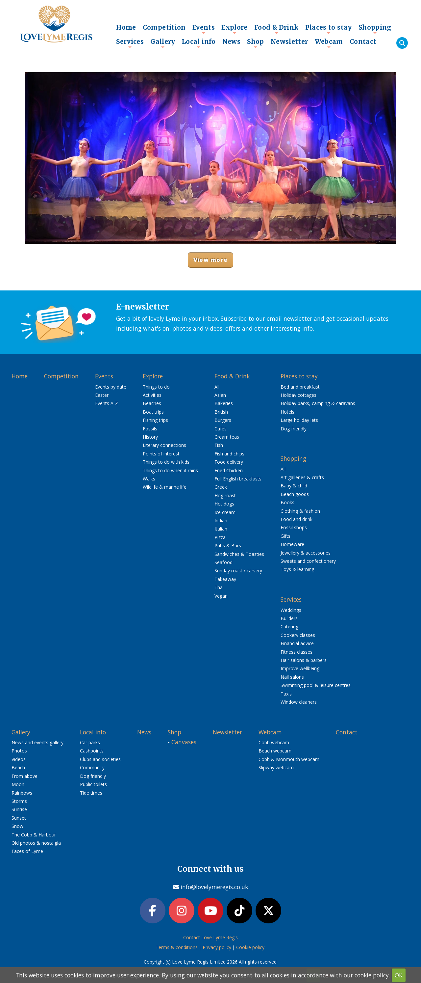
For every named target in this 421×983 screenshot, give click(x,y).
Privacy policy (217, 947)
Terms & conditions (177, 947)
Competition (164, 27)
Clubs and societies (100, 759)
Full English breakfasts (237, 479)
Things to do (156, 387)
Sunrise (19, 809)
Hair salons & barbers (304, 660)
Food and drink (296, 519)
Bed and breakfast (300, 387)
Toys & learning (297, 569)
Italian (220, 529)
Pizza (220, 537)
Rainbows (22, 793)
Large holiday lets (299, 420)
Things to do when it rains (170, 470)
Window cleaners (299, 702)
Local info (199, 43)
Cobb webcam (274, 742)
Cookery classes (298, 635)
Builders (289, 618)
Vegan (221, 596)
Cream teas (226, 437)
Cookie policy (250, 947)
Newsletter (289, 41)
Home (126, 27)
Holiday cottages (298, 395)
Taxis (286, 694)
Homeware (292, 544)
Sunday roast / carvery (238, 570)
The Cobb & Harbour (34, 835)
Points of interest (161, 454)
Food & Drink (276, 29)
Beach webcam (275, 751)
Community (92, 767)
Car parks (90, 742)
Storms (19, 801)
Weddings (291, 610)
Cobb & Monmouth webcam (289, 759)
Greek (220, 487)
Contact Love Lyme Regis (210, 937)
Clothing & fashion (300, 511)
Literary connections (164, 445)
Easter (102, 395)
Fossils (150, 428)
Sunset (19, 818)
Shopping (375, 29)
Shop (255, 43)
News (231, 41)
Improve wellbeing (300, 668)
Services (130, 43)
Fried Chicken (228, 470)
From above (24, 776)
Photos (19, 751)
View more (210, 259)
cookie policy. (372, 975)
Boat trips (153, 412)
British (221, 412)
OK (399, 975)
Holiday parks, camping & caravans (318, 403)
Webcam (329, 43)
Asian (220, 395)
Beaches (152, 403)
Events (203, 29)
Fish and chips (229, 454)
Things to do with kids (166, 462)
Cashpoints (92, 751)
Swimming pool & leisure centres (316, 685)
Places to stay (328, 29)
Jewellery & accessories (306, 553)
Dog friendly (294, 428)
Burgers (222, 420)
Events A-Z (106, 403)
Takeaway (225, 579)
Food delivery (228, 462)
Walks (149, 479)
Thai (219, 587)
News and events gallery (37, 742)
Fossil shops (294, 527)
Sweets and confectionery (308, 561)
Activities (152, 395)
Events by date (110, 387)
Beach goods (295, 494)
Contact (363, 41)
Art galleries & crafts (302, 477)
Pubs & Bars (227, 545)
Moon (18, 784)
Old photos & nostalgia (36, 843)
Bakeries (223, 403)
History (150, 437)
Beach (18, 767)
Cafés (220, 428)
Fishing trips (155, 420)
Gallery (162, 43)
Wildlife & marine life (164, 487)
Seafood (223, 562)
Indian (220, 520)
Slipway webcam (276, 767)
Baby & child (294, 485)
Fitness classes (296, 652)
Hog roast (225, 495)
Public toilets (93, 784)
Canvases (183, 742)
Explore (234, 29)
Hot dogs (224, 504)
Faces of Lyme (27, 851)
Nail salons (292, 677)
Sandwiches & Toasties (239, 554)
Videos (19, 759)
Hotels (287, 412)
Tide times (91, 793)
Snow (17, 826)
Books (287, 502)
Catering (289, 626)
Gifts (285, 536)
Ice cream (224, 512)
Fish (218, 445)
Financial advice (297, 643)
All (216, 387)
